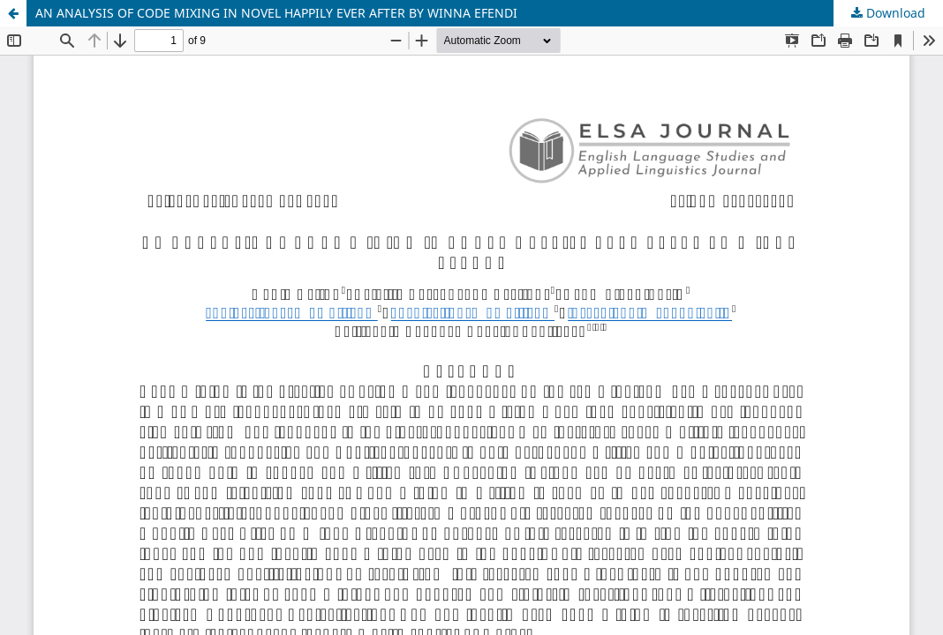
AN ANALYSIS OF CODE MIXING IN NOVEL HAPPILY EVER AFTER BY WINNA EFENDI (276, 12)
